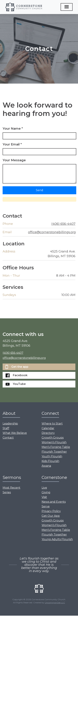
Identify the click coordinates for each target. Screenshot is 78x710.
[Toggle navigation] (67, 7)
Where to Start (52, 423)
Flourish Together (54, 451)
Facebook (17, 375)
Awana (46, 465)
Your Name (13, 128)
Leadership (10, 423)
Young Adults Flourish (57, 539)
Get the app (16, 367)
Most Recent (11, 487)
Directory (48, 433)
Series (7, 492)
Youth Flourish (52, 456)
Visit (44, 497)
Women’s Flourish (54, 442)
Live (44, 487)
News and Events (54, 501)
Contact (8, 437)
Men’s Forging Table (56, 447)
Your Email (12, 144)
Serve (46, 506)
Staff (6, 428)
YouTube (16, 384)
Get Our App (51, 515)
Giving (46, 492)
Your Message (14, 160)
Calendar (48, 428)
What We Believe (15, 433)
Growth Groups (53, 437)
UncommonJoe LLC (55, 602)
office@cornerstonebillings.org (52, 232)
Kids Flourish (50, 461)
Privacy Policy (51, 511)
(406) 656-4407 (63, 224)
